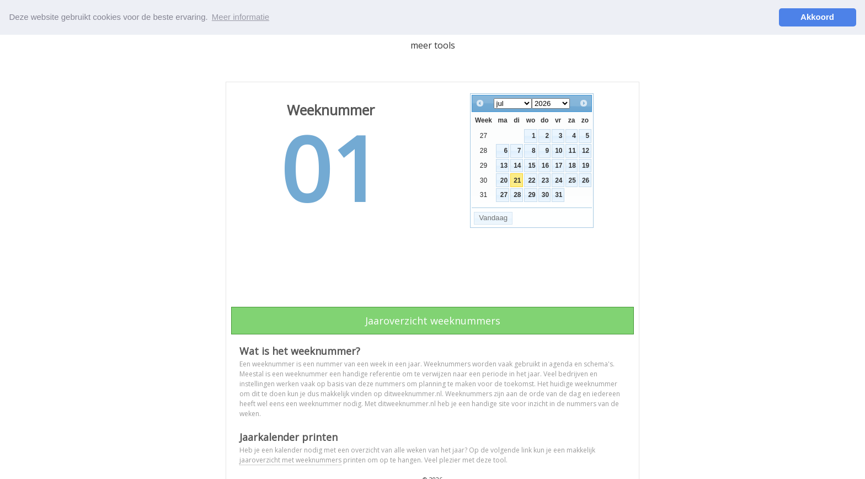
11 (572, 151)
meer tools (432, 45)
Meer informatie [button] (240, 17)
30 (545, 195)
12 (585, 151)
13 (504, 165)
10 (558, 151)
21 (517, 180)
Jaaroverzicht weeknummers (432, 320)
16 (545, 165)
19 (585, 165)
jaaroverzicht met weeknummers (290, 460)
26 (585, 180)
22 (531, 180)
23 (545, 180)
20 (504, 180)
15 (531, 165)
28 (517, 195)
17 (558, 165)
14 (517, 165)
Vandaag (493, 218)
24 (558, 180)
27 (504, 195)
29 (531, 195)
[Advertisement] (432, 271)
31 (558, 195)
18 (572, 165)
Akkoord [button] (817, 17)
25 (572, 180)
